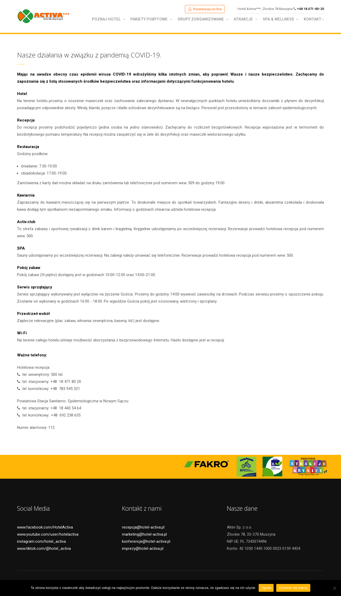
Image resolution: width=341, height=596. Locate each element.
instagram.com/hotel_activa (41, 542)
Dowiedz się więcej (293, 588)
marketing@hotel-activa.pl (144, 534)
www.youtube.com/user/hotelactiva (47, 534)
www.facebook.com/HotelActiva (45, 527)
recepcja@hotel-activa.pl (143, 527)
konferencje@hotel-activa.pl (146, 542)
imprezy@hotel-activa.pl (142, 549)
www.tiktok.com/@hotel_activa (44, 549)
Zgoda (266, 588)
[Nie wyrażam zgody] (334, 588)
